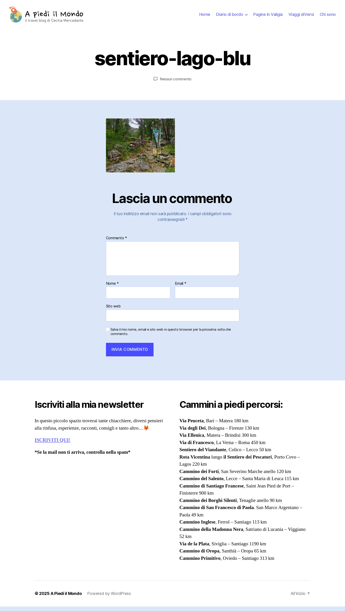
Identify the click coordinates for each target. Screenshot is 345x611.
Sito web (113, 310)
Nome (112, 288)
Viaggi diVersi (301, 16)
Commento (116, 243)
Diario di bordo (229, 16)
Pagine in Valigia (268, 16)
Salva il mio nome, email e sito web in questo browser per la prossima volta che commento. (171, 336)
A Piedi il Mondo (66, 598)
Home (204, 16)
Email (180, 288)
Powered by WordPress (109, 598)
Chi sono (328, 16)
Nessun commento (175, 83)
